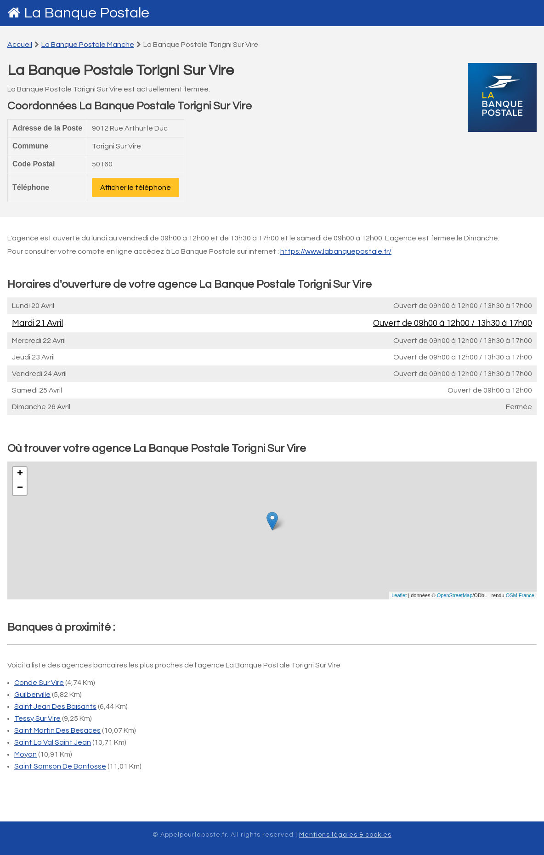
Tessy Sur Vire (37, 718)
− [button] (20, 488)
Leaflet (399, 595)
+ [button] (20, 474)
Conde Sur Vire (39, 682)
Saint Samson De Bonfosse (60, 766)
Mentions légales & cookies (345, 835)
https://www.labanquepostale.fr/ (335, 251)
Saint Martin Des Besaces (57, 730)
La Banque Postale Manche (87, 44)
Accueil (19, 44)
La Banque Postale (86, 13)
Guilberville (32, 694)
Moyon (25, 754)
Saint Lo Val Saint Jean (52, 742)
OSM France (520, 595)
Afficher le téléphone (135, 187)
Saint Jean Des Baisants (55, 706)
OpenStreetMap (455, 595)
